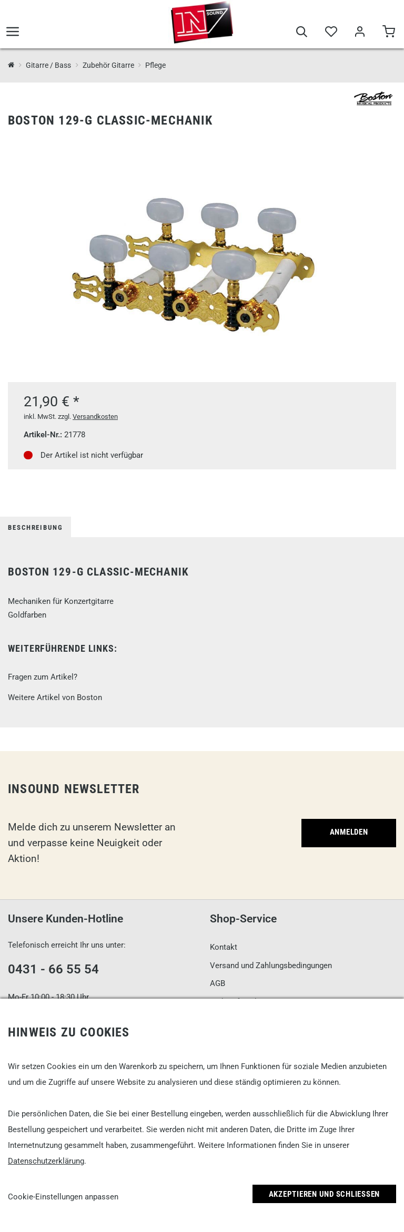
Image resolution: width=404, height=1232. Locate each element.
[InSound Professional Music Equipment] (11, 65)
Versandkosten (95, 416)
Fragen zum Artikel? (42, 677)
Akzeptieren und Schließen (324, 1194)
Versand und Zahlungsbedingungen (271, 965)
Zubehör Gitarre (108, 65)
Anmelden (349, 832)
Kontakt (223, 947)
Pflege (155, 65)
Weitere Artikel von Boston (55, 697)
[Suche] (301, 32)
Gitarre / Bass (48, 65)
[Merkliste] (330, 32)
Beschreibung (35, 527)
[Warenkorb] (388, 32)
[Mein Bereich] (359, 32)
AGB (217, 983)
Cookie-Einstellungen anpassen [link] (63, 1197)
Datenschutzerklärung (46, 1161)
